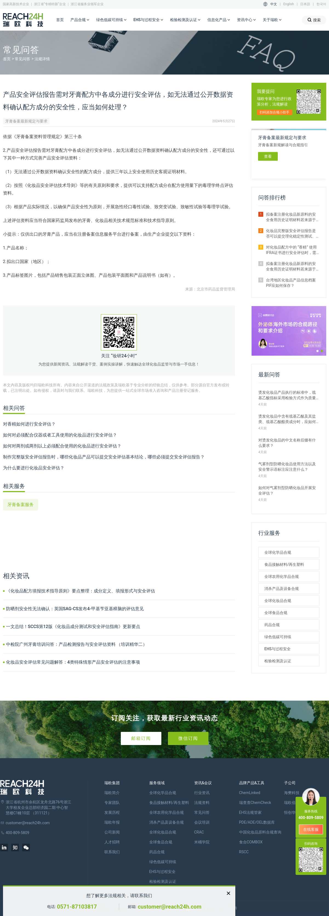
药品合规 (272, 625)
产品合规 (80, 20)
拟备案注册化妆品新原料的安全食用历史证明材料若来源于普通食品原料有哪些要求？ (291, 217)
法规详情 (42, 59)
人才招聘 (112, 842)
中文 (273, 4)
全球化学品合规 (277, 552)
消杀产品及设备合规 (281, 588)
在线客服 (311, 829)
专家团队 (112, 802)
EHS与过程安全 (148, 20)
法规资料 (202, 802)
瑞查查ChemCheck (255, 802)
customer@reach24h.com (169, 906)
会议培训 (202, 822)
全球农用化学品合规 (281, 576)
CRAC (199, 832)
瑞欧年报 (112, 822)
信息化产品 (218, 20)
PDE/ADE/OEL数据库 (257, 822)
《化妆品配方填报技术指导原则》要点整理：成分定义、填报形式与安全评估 (80, 590)
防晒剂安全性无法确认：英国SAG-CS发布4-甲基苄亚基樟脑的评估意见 (75, 608)
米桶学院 (202, 842)
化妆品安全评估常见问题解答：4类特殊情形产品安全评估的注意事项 (73, 662)
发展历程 (112, 812)
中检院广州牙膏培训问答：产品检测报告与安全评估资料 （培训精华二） (76, 644)
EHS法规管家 (250, 812)
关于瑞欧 (272, 20)
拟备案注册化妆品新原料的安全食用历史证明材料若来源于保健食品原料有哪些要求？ (291, 266)
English (288, 4)
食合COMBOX (251, 842)
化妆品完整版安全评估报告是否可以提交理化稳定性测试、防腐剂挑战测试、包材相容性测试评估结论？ (291, 234)
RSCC (244, 852)
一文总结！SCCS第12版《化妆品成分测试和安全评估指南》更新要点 (73, 626)
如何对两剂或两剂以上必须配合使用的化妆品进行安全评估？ (62, 446)
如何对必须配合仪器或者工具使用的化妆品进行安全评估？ (60, 435)
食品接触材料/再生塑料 (284, 564)
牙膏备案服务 (20, 504)
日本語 (305, 4)
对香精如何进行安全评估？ (29, 424)
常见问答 (22, 59)
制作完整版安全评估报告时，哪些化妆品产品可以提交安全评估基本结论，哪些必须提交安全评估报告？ (104, 457)
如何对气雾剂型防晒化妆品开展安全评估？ (287, 490)
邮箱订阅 (141, 738)
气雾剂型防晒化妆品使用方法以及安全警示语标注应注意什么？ (287, 467)
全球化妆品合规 (277, 600)
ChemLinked (249, 793)
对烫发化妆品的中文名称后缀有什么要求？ (287, 443)
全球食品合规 (275, 612)
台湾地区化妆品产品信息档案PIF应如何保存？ (291, 283)
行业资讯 (202, 793)
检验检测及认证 (185, 20)
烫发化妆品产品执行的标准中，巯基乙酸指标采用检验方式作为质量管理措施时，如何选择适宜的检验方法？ (287, 395)
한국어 (321, 4)
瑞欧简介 (112, 793)
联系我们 (112, 852)
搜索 (314, 20)
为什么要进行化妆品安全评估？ (33, 467)
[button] (317, 351)
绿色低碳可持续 (111, 20)
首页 (60, 20)
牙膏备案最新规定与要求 (26, 121)
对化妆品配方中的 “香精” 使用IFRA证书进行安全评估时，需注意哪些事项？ (291, 250)
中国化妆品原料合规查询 (260, 832)
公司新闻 (112, 832)
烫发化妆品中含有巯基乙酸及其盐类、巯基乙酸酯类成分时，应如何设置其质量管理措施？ (287, 419)
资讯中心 (246, 20)
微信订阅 (188, 738)
